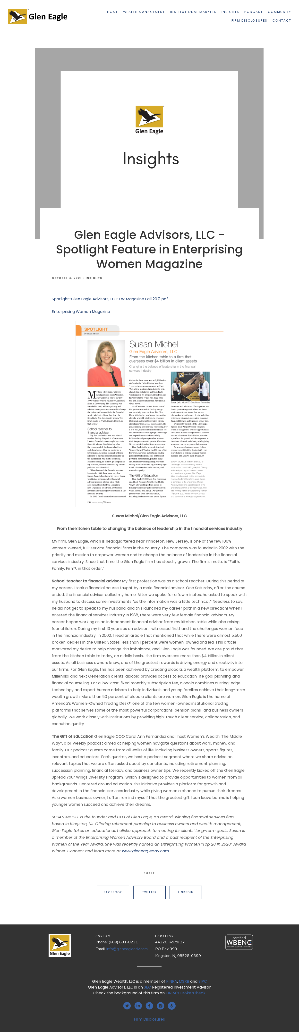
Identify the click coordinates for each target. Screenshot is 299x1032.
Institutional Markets (193, 12)
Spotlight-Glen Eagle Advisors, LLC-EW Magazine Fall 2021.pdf (110, 299)
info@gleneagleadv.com (127, 948)
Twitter (149, 892)
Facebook (113, 892)
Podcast (253, 12)
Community (279, 12)
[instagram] (160, 1006)
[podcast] (172, 1006)
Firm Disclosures (249, 20)
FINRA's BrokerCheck (185, 993)
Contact (282, 20)
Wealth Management (144, 12)
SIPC (202, 981)
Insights (230, 12)
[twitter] (127, 1006)
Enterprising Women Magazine (81, 311)
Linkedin (186, 892)
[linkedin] (138, 1006)
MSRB (184, 981)
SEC (147, 987)
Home (112, 12)
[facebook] (149, 1006)
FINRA (171, 981)
